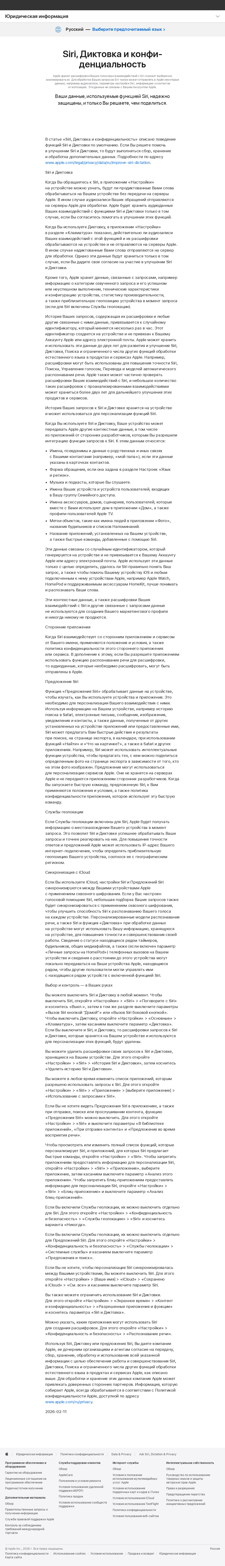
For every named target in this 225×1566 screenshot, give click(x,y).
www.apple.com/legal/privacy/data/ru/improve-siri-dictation (97, 162)
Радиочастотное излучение (24, 1488)
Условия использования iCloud (133, 1498)
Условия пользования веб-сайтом (136, 1516)
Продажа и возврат (141, 1553)
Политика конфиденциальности (134, 1510)
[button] (207, 5)
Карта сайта (13, 1557)
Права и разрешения (180, 1488)
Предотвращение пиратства (185, 1494)
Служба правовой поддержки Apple (29, 1519)
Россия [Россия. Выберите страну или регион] (215, 1548)
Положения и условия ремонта (80, 1481)
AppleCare (66, 1475)
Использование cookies (69, 1553)
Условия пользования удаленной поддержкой (81, 1488)
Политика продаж (71, 1496)
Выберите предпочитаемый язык (127, 29)
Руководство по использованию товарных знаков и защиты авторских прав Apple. (188, 1478)
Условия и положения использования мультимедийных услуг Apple (135, 1478)
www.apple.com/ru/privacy (68, 1402)
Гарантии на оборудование (23, 1472)
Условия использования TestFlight (136, 1504)
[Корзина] (218, 5)
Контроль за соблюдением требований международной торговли (24, 1529)
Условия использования (106, 1553)
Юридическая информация (36, 16)
